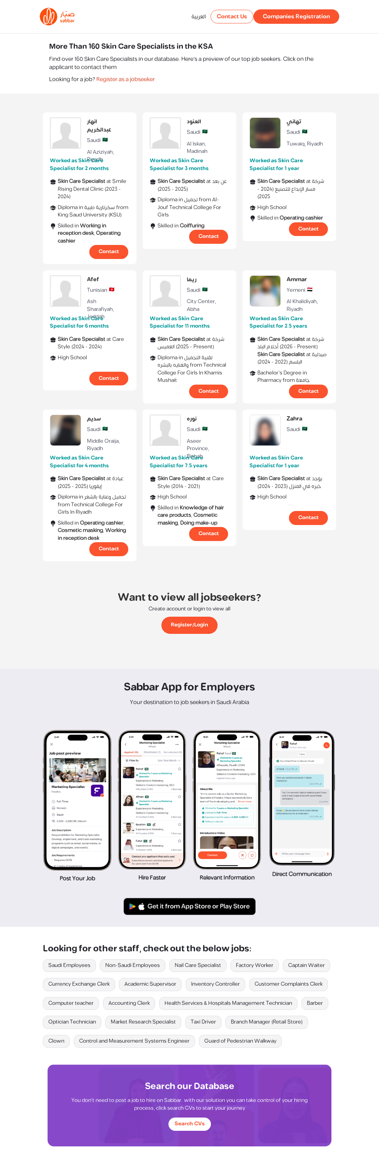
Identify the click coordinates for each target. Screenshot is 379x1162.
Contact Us (232, 16)
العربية (198, 16)
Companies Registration (296, 16)
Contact (109, 251)
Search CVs (190, 1123)
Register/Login (189, 625)
